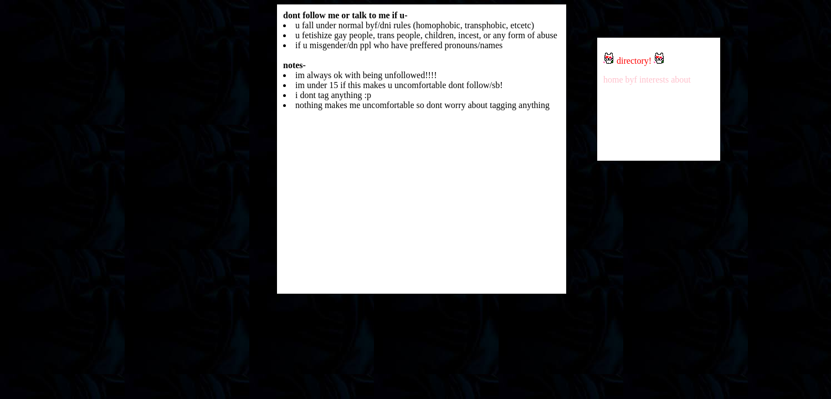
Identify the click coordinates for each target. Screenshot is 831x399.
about (681, 79)
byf (631, 79)
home (613, 79)
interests (654, 79)
